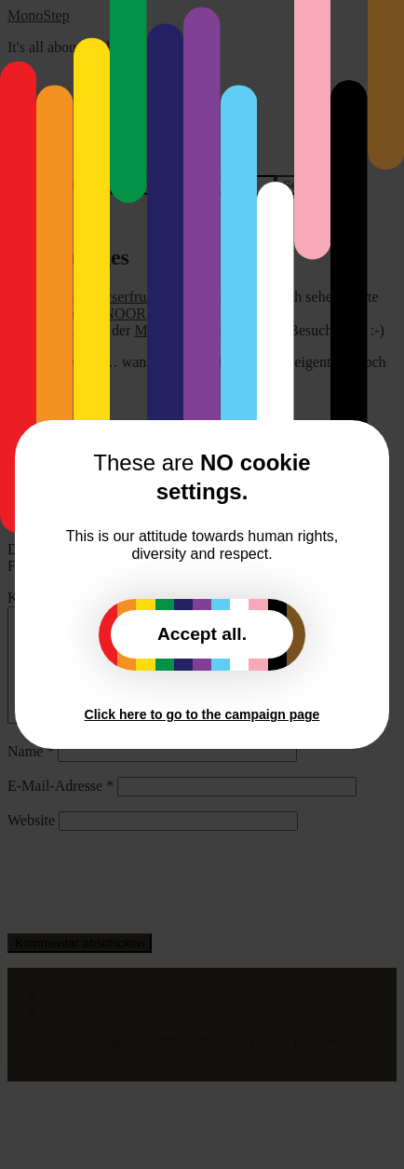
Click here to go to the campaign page (202, 714)
